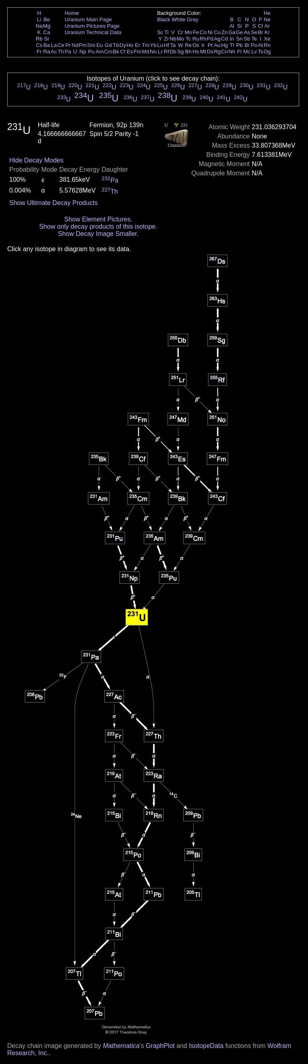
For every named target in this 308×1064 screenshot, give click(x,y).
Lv (254, 52)
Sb (247, 39)
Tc (188, 39)
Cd (224, 39)
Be (46, 19)
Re (188, 45)
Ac (54, 52)
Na (39, 26)
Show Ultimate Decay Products (53, 202)
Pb (239, 45)
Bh (188, 52)
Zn (224, 32)
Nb (173, 39)
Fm (137, 52)
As (247, 32)
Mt (203, 52)
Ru (195, 39)
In (232, 39)
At (260, 45)
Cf (122, 52)
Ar (267, 26)
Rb (39, 39)
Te (254, 39)
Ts (260, 52)
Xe (267, 39)
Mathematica (121, 1045)
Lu (160, 45)
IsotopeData (206, 1045)
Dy (123, 45)
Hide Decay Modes (36, 160)
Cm (108, 52)
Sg (180, 52)
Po (254, 45)
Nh (232, 52)
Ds (210, 52)
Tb (116, 45)
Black (163, 19)
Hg (224, 45)
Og (267, 52)
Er (137, 45)
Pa (68, 52)
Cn (224, 52)
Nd (75, 45)
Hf (166, 45)
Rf (166, 52)
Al (231, 26)
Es (130, 52)
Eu (99, 45)
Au (217, 45)
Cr (180, 32)
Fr (39, 52)
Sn (239, 39)
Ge (239, 32)
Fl (239, 52)
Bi (247, 45)
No (153, 52)
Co (203, 32)
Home (72, 13)
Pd (210, 39)
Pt (210, 45)
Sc (160, 32)
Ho (129, 45)
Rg (217, 52)
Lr (160, 52)
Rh (203, 39)
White (178, 19)
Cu (217, 32)
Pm (83, 45)
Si (239, 26)
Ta (173, 45)
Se (254, 32)
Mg (47, 26)
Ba (46, 45)
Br (260, 32)
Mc (247, 52)
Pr (68, 45)
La (54, 45)
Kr (267, 32)
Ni (210, 32)
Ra (46, 52)
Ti (166, 32)
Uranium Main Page (88, 19)
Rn (267, 45)
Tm (145, 45)
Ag (217, 39)
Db (173, 52)
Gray (193, 19)
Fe (195, 32)
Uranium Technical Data (93, 32)
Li (39, 19)
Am (100, 52)
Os (195, 45)
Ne (267, 19)
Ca (46, 32)
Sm (91, 45)
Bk (116, 52)
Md (146, 52)
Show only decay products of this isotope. (98, 226)
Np (82, 52)
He (267, 13)
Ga (231, 32)
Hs (195, 52)
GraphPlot (160, 1045)
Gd (108, 45)
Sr (46, 39)
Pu (91, 52)
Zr (166, 39)
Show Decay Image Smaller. (98, 233)
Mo (180, 39)
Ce (60, 45)
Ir (203, 45)
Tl (232, 45)
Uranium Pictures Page (92, 26)
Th (61, 52)
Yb (153, 45)
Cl (260, 26)
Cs (39, 45)
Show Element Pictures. (98, 219)
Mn (188, 32)
